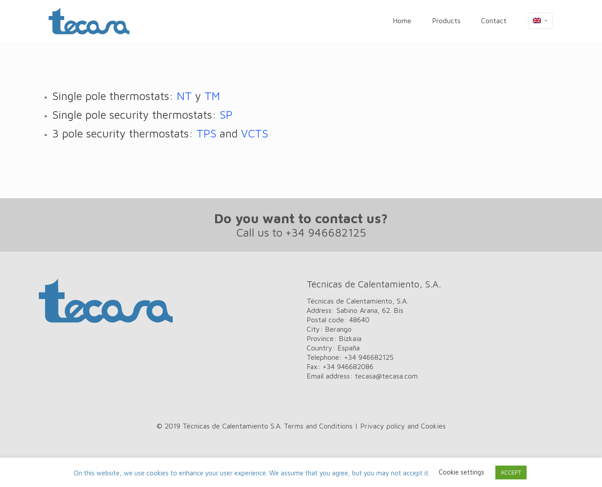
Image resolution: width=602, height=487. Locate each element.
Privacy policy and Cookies (403, 426)
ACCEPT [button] (511, 472)
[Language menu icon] (540, 20)
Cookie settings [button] (461, 472)
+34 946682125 (326, 232)
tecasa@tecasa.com (386, 376)
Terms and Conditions (318, 426)
